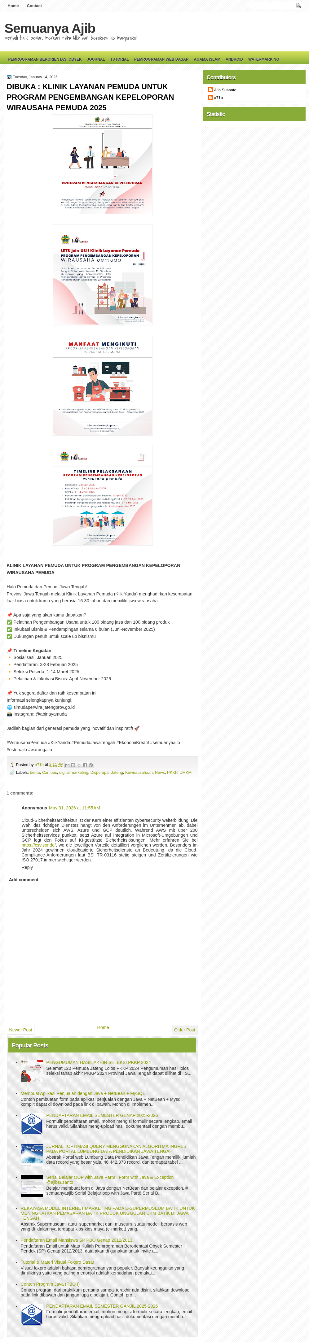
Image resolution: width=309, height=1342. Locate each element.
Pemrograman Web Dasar (161, 59)
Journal (96, 59)
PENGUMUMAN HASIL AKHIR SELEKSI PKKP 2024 (98, 1062)
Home (13, 5)
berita (35, 772)
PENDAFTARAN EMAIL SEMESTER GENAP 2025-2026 (102, 1115)
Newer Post (20, 1029)
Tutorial (119, 59)
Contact (34, 5)
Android (234, 59)
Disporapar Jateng (106, 772)
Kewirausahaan (139, 772)
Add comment (23, 879)
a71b (40, 764)
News (160, 772)
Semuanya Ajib (50, 28)
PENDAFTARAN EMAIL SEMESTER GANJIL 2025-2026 (102, 1306)
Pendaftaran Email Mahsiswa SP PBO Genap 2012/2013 (77, 1240)
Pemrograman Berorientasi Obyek (45, 59)
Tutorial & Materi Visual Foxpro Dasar (58, 1262)
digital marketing (73, 772)
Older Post (184, 1029)
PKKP (172, 772)
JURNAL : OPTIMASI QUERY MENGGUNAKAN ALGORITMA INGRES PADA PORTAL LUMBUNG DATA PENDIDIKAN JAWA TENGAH (116, 1149)
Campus (49, 772)
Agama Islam (207, 59)
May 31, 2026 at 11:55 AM (74, 807)
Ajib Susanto (225, 90)
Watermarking (263, 59)
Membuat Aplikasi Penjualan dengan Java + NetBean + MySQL (83, 1093)
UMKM (185, 772)
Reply (27, 867)
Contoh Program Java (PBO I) (50, 1284)
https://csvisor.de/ (39, 845)
